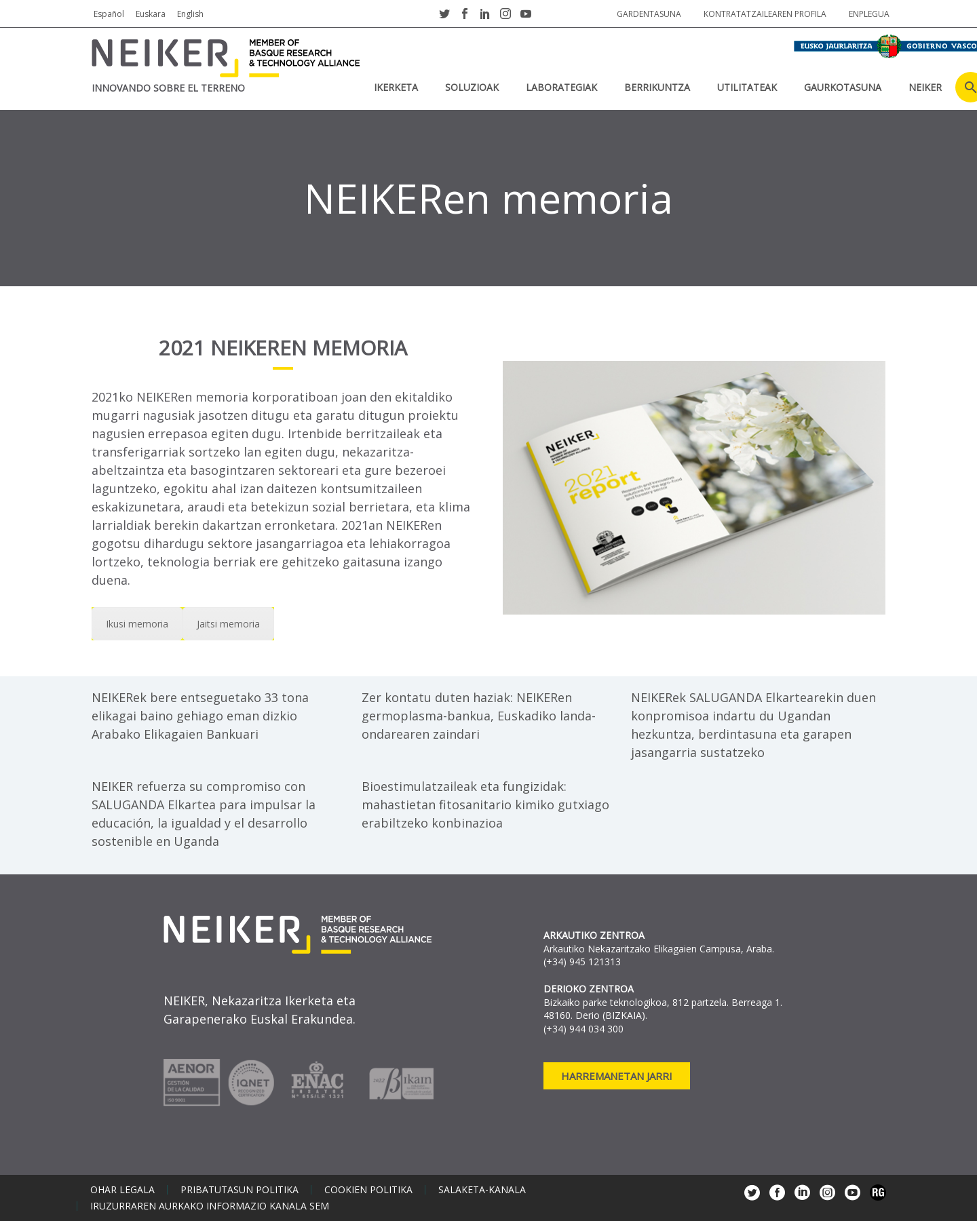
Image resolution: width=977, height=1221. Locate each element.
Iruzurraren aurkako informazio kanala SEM (209, 1206)
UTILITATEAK (747, 87)
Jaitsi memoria (228, 623)
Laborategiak (561, 87)
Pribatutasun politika (239, 1190)
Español (109, 14)
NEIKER (925, 87)
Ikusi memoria (137, 623)
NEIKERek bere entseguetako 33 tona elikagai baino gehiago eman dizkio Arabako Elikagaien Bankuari (200, 715)
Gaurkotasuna (842, 87)
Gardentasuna (649, 14)
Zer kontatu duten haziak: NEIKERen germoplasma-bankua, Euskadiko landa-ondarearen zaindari (479, 715)
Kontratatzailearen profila (765, 14)
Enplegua (869, 14)
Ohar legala (122, 1190)
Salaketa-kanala (482, 1190)
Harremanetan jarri (616, 1076)
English (190, 14)
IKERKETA (396, 87)
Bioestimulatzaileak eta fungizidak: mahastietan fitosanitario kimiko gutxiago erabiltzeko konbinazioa (485, 804)
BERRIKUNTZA (657, 87)
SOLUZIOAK (472, 87)
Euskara (151, 14)
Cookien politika (368, 1190)
